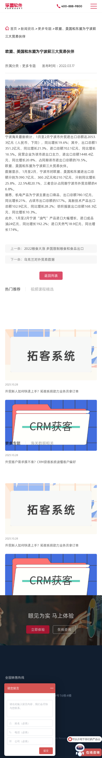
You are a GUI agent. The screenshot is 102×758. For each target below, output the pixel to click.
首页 (11, 28)
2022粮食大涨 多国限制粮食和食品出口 (54, 250)
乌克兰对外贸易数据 (39, 261)
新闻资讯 (28, 28)
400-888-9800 (71, 6)
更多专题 (45, 28)
